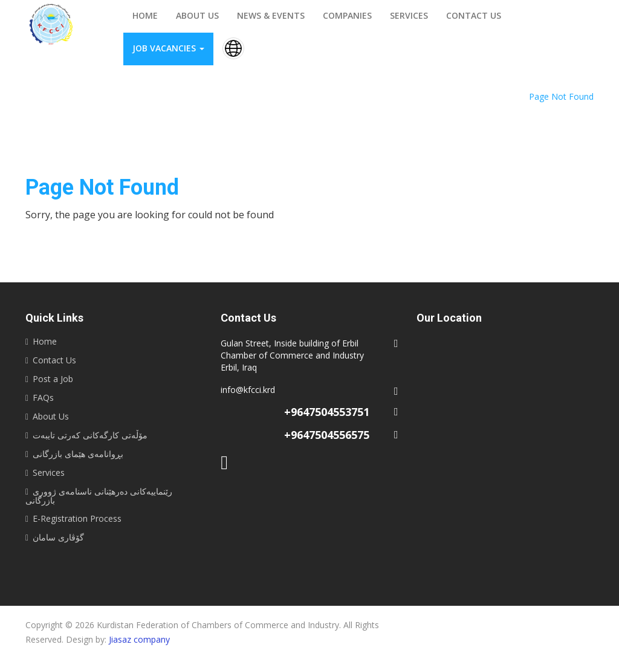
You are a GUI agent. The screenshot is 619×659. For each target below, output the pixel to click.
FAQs (43, 397)
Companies (347, 15)
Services (409, 15)
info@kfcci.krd (248, 389)
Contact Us (54, 360)
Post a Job (53, 379)
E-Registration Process (77, 518)
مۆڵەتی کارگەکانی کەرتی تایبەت (90, 435)
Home (145, 15)
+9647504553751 (326, 411)
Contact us (473, 15)
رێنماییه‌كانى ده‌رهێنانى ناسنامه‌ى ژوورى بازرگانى (98, 495)
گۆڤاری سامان (58, 537)
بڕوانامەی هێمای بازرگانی (78, 453)
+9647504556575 (326, 434)
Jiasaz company (139, 639)
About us (197, 15)
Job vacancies (168, 48)
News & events (271, 15)
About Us (51, 416)
